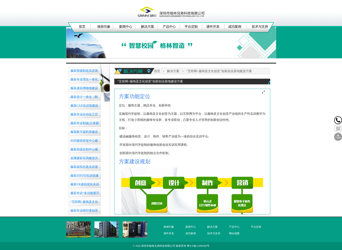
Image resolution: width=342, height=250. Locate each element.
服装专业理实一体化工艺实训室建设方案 (84, 80)
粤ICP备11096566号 (198, 245)
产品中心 (169, 26)
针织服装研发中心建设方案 (84, 141)
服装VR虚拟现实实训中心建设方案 (84, 185)
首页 (82, 26)
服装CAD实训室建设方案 (84, 106)
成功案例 (234, 26)
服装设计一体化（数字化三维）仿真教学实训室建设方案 (84, 98)
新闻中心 (125, 26)
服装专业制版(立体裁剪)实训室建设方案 (84, 124)
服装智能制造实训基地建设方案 (84, 72)
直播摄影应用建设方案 (84, 159)
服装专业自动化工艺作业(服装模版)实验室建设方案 (85, 115)
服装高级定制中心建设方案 (84, 150)
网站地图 (234, 233)
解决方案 (147, 26)
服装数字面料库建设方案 (84, 133)
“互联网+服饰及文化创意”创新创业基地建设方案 (84, 203)
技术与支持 (260, 26)
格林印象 (103, 26)
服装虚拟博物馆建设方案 (84, 89)
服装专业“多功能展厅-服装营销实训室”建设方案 (85, 194)
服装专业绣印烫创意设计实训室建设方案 (84, 211)
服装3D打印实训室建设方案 (84, 176)
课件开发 (212, 26)
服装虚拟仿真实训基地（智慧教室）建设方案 (84, 168)
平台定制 (191, 26)
